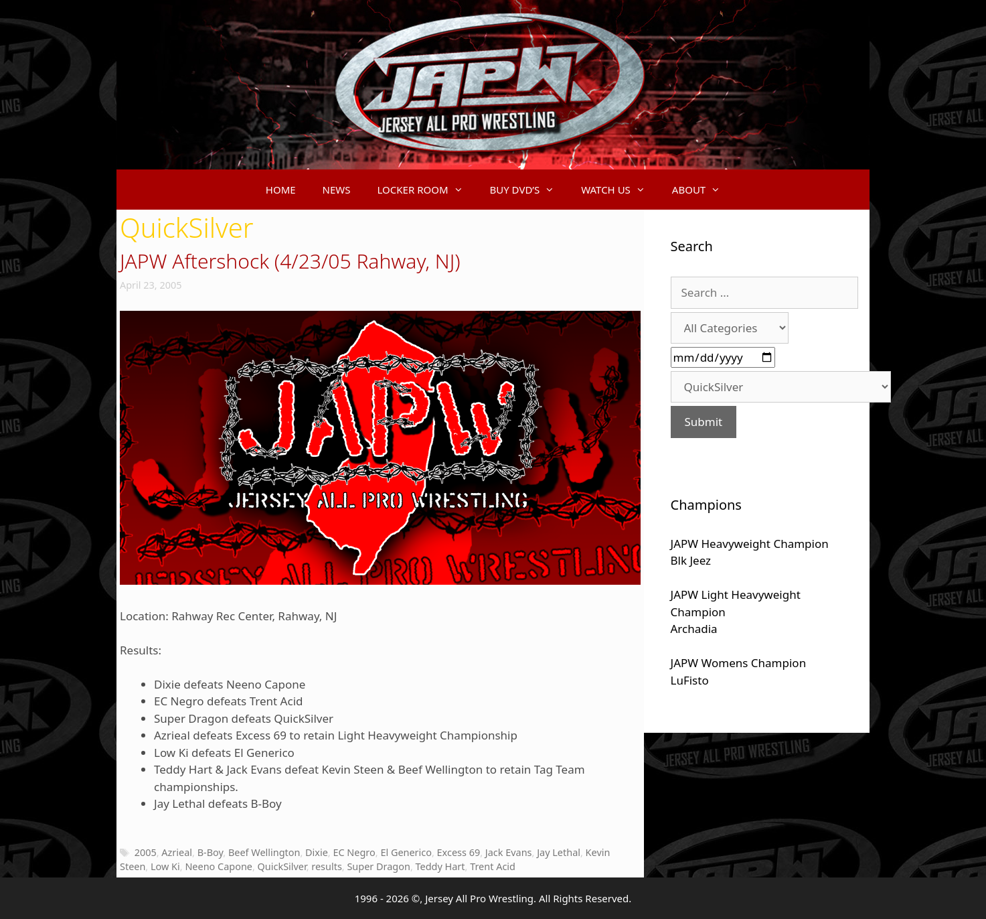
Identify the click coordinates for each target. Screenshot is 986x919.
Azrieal (176, 852)
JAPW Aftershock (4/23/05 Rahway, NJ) (290, 261)
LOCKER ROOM (427, 189)
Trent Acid (492, 866)
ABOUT (703, 189)
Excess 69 (459, 852)
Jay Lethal (558, 852)
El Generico (406, 852)
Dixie (316, 852)
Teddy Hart (440, 866)
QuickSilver (282, 866)
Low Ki (165, 866)
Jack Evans (508, 852)
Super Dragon (378, 866)
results (326, 866)
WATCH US (620, 189)
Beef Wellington (264, 852)
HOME (281, 189)
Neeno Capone (218, 866)
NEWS (337, 189)
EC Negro (354, 852)
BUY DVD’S (529, 189)
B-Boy (210, 852)
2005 (146, 852)
